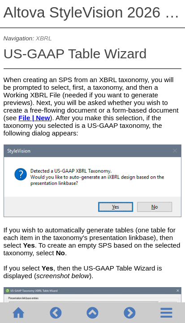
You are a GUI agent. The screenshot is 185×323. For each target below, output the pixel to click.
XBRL (44, 38)
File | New (34, 118)
